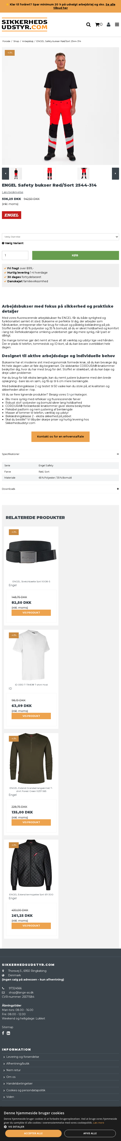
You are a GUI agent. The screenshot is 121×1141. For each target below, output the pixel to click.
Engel (71, 394)
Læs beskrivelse (12, 192)
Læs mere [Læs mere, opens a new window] (98, 1122)
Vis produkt (31, 612)
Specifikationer (10, 454)
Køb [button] (75, 255)
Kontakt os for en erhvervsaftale (60, 436)
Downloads (8, 488)
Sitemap (7, 1027)
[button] (60, 1126)
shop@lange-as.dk (21, 992)
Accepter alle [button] (33, 1133)
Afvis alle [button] (90, 1133)
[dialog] (60, 1124)
